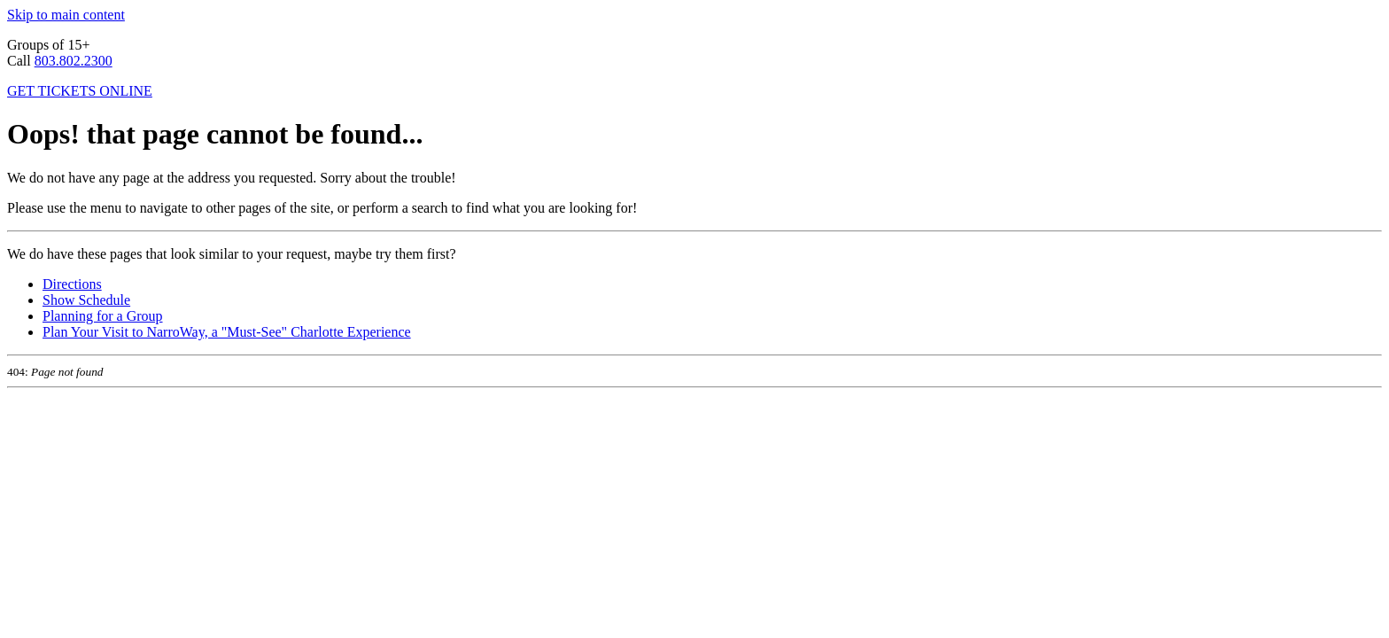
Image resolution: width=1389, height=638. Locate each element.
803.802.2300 (74, 60)
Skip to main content (66, 14)
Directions (72, 284)
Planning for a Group (103, 315)
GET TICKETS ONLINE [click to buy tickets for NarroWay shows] (79, 90)
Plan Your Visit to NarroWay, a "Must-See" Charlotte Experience (227, 331)
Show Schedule (86, 299)
